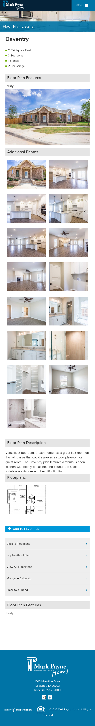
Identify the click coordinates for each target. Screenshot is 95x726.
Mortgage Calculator (19, 578)
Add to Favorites (23, 529)
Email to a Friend (17, 590)
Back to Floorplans (18, 544)
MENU (82, 5)
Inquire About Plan (18, 555)
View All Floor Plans (19, 567)
